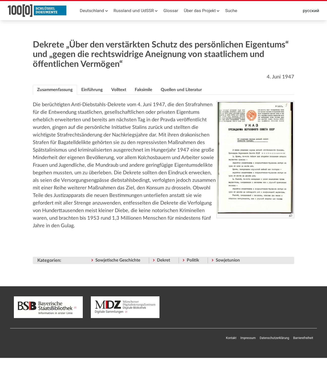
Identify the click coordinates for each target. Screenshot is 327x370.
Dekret (163, 260)
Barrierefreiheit (303, 338)
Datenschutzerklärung (274, 338)
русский (311, 10)
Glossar (170, 10)
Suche (231, 10)
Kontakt (231, 338)
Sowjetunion (228, 260)
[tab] (55, 90)
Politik (193, 260)
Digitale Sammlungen (125, 307)
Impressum (248, 338)
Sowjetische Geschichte (117, 260)
